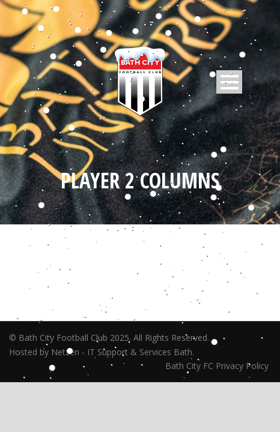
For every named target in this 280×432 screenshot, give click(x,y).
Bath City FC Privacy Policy (218, 365)
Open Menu (229, 82)
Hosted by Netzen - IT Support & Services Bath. (101, 352)
